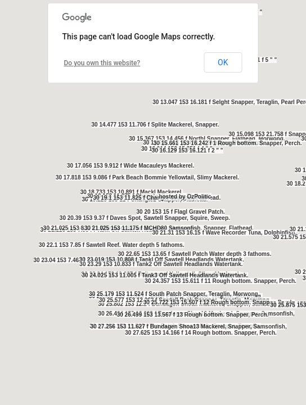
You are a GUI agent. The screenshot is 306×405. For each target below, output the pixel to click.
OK (223, 62)
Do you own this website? (102, 63)
